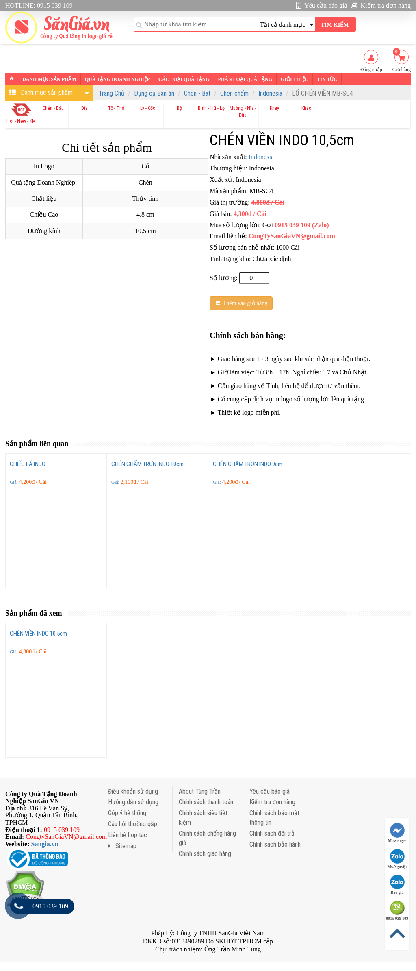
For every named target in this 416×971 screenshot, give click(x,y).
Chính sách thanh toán (206, 802)
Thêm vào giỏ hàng (241, 303)
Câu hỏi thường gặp (132, 824)
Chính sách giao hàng (205, 854)
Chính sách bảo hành (275, 844)
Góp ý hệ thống (127, 813)
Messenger (397, 833)
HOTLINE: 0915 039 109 (39, 5)
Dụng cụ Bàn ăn (154, 93)
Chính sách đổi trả (272, 833)
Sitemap (122, 846)
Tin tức (327, 79)
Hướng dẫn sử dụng (133, 802)
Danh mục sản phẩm (49, 79)
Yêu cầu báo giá (321, 5)
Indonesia (270, 93)
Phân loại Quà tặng (245, 79)
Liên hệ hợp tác (127, 835)
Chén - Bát (197, 93)
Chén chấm (234, 93)
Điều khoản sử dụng (133, 791)
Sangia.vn (44, 843)
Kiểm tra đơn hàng (381, 5)
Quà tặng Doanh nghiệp (117, 79)
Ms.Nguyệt (397, 859)
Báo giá (397, 885)
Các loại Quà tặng (183, 79)
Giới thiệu (294, 79)
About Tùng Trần (200, 791)
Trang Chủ (111, 93)
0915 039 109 (397, 911)
